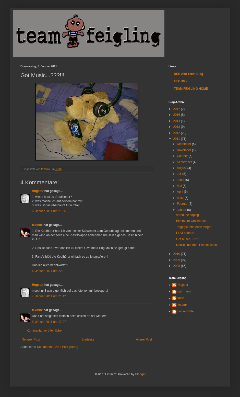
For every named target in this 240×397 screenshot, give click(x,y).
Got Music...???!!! (188, 239)
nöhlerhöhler (186, 311)
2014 (177, 121)
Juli (179, 174)
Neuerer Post (31, 339)
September (185, 162)
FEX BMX (180, 81)
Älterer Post (144, 339)
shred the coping (187, 215)
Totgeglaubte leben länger (193, 227)
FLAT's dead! (185, 233)
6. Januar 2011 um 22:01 (49, 271)
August (182, 168)
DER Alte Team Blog (188, 74)
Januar (182, 210)
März (181, 198)
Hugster (37, 191)
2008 (177, 266)
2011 (177, 139)
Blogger (140, 374)
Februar (182, 204)
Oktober (183, 156)
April (180, 192)
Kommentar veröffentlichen (45, 330)
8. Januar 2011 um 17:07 (49, 322)
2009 (177, 260)
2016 (177, 115)
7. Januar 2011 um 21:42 (49, 296)
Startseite (87, 339)
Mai (180, 186)
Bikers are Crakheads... (192, 221)
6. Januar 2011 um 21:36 (49, 211)
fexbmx (37, 225)
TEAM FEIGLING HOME (191, 88)
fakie (180, 298)
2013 (177, 127)
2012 (177, 133)
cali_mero (184, 291)
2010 (177, 254)
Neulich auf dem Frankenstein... (197, 245)
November (184, 150)
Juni (180, 180)
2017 (177, 109)
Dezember (184, 144)
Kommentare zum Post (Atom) (57, 347)
